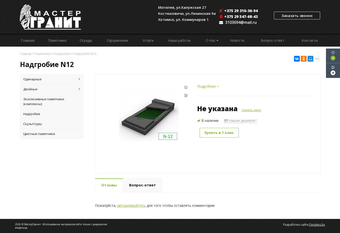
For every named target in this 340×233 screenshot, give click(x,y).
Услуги (148, 40)
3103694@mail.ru (241, 22)
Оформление (117, 40)
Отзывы (109, 185)
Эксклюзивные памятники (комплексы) (43, 101)
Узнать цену (251, 110)
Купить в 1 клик (219, 132)
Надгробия (31, 114)
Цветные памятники (39, 134)
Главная (27, 40)
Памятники (57, 40)
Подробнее (208, 86)
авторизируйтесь (131, 205)
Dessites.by (317, 225)
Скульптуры (32, 124)
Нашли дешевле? (240, 120)
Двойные (51, 89)
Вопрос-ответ (272, 40)
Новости (237, 40)
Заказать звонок (297, 15)
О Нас (212, 40)
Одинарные (51, 79)
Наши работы (179, 40)
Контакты (310, 40)
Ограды (86, 40)
